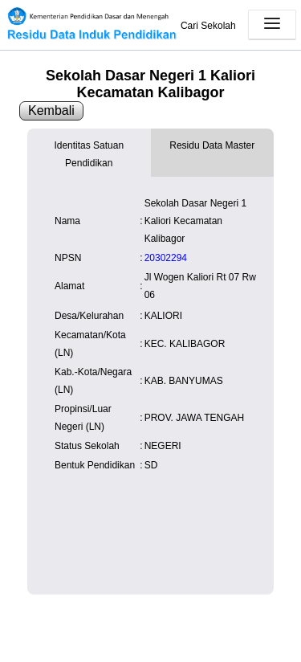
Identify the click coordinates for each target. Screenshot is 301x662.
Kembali (51, 110)
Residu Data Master (211, 145)
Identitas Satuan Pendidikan (89, 154)
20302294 (165, 258)
